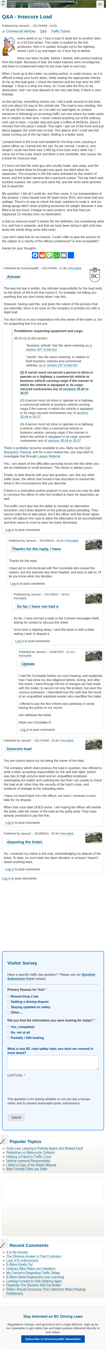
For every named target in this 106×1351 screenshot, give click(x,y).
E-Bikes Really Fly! (19, 1264)
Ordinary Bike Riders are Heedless (30, 1268)
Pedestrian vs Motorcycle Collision (30, 1152)
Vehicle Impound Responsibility (28, 1160)
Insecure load (19, 749)
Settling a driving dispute (30, 1001)
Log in (9, 530)
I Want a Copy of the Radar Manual (31, 1165)
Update (28, 664)
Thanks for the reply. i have (36, 549)
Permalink (75, 268)
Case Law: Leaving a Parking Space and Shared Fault (44, 1148)
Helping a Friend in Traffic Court (28, 1156)
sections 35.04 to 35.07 (64, 440)
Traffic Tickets (60, 31)
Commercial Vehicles (21, 31)
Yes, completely (23, 1027)
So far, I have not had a (37, 606)
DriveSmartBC (21, 3)
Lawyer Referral (49, 456)
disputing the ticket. (25, 842)
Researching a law (25, 996)
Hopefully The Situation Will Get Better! (33, 1285)
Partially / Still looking (27, 1038)
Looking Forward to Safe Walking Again (34, 1281)
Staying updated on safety (30, 1007)
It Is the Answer (17, 1252)
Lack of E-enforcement (22, 1260)
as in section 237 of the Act (58, 365)
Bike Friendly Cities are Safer (26, 1169)
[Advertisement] (53, 912)
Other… (16, 1012)
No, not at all (20, 1032)
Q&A (43, 31)
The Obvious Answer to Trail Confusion (33, 1256)
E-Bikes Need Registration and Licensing (35, 1277)
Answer (14, 277)
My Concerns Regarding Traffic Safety (33, 1272)
